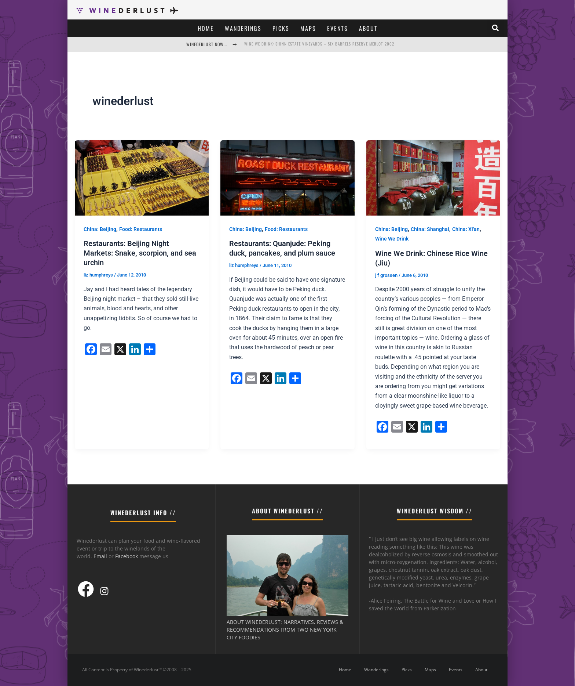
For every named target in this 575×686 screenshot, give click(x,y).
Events (337, 28)
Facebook (126, 556)
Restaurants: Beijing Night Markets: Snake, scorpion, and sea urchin (140, 253)
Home (206, 28)
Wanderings (243, 28)
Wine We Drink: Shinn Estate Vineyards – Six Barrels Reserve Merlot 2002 (319, 44)
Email (100, 556)
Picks (280, 28)
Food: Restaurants (140, 229)
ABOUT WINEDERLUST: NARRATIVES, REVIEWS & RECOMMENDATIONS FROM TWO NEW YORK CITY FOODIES (285, 629)
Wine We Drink (392, 239)
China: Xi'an (466, 229)
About (368, 28)
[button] (495, 27)
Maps (308, 28)
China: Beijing (100, 229)
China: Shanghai (430, 229)
